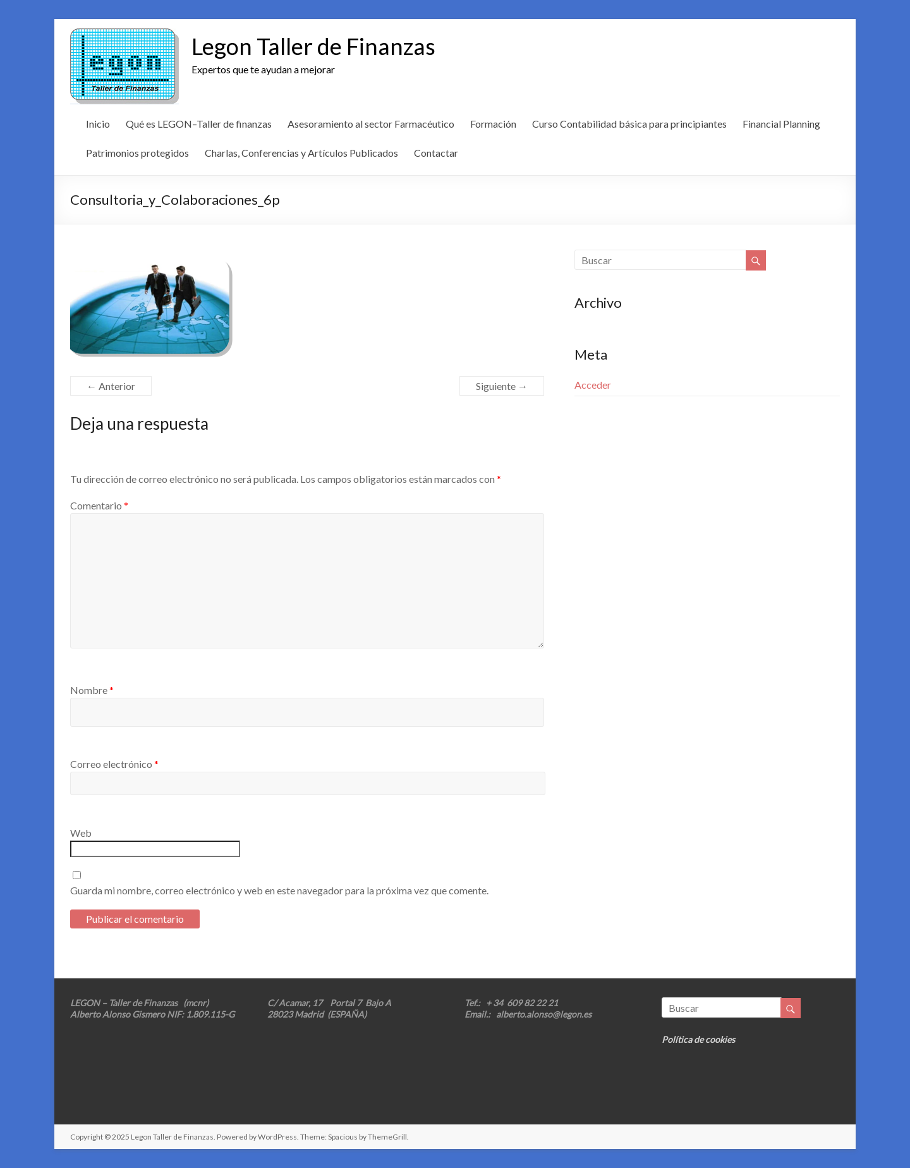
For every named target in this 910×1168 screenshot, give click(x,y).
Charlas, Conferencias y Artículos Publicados (301, 153)
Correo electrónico (114, 764)
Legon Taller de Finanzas (313, 46)
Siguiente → (502, 386)
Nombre (92, 690)
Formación (493, 124)
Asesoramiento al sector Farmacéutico (371, 124)
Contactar (436, 153)
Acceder (592, 385)
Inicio (98, 124)
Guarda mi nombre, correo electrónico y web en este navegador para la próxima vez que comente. (279, 890)
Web (81, 833)
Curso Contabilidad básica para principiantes (629, 124)
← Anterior (111, 386)
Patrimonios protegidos (137, 153)
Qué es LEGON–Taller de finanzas (199, 124)
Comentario (99, 505)
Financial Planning (781, 124)
